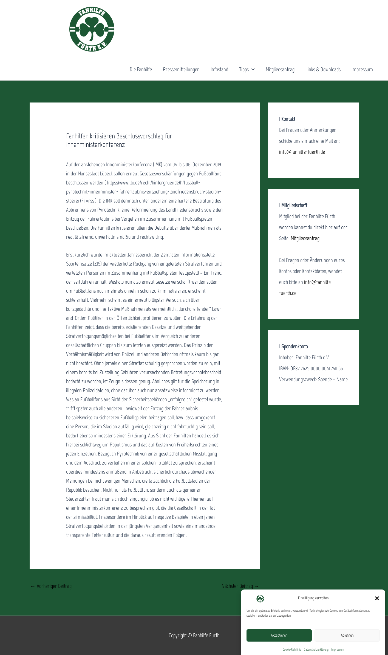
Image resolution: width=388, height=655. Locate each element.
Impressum (362, 69)
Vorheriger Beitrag (51, 586)
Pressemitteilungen (181, 69)
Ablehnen (347, 641)
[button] (377, 604)
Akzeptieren (279, 641)
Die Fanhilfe (141, 69)
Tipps (244, 69)
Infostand (219, 69)
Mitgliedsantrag (280, 69)
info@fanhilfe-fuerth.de (302, 152)
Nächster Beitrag (240, 586)
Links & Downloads (323, 69)
